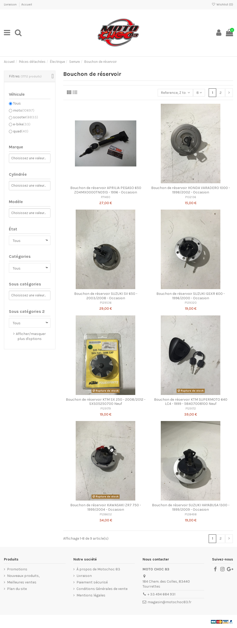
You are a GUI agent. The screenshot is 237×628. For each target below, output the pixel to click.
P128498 (191, 514)
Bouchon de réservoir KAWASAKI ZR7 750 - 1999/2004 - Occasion (105, 507)
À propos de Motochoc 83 (98, 569)
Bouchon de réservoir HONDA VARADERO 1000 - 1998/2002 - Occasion (190, 190)
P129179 (105, 408)
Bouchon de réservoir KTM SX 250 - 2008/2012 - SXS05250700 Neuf (105, 401)
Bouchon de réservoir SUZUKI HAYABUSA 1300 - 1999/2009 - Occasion (190, 507)
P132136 (190, 197)
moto (23, 110)
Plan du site (17, 589)
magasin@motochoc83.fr (169, 602)
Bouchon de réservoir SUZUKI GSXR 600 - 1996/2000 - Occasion (190, 295)
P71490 (105, 197)
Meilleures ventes (21, 582)
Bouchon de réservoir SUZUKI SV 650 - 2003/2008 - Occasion (105, 295)
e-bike (21, 124)
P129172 (190, 408)
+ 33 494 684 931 (161, 594)
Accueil (26, 4)
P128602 (106, 514)
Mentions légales (90, 595)
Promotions (17, 569)
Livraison (10, 4)
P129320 (191, 302)
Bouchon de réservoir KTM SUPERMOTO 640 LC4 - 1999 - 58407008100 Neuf (190, 401)
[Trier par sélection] (175, 92)
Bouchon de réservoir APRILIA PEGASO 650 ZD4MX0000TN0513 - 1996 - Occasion (105, 190)
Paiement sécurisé (92, 582)
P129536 (106, 302)
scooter (25, 117)
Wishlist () (222, 4)
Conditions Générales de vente (101, 589)
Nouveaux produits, (23, 576)
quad (20, 131)
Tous (17, 103)
